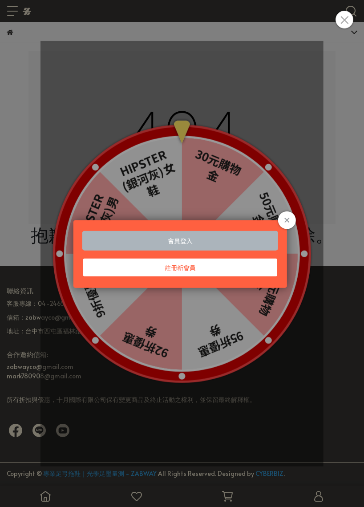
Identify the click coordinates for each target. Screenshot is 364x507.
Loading (182, 253)
